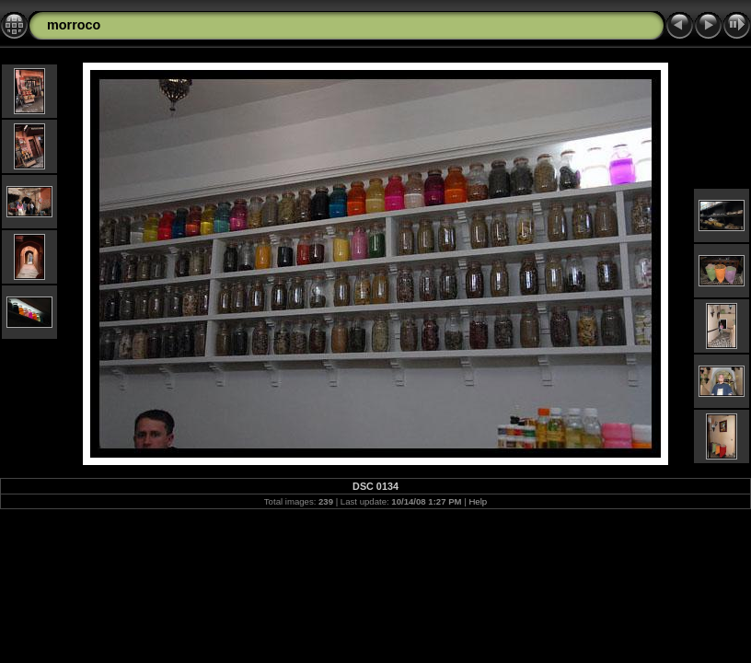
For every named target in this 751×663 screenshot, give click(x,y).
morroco (73, 24)
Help (477, 501)
